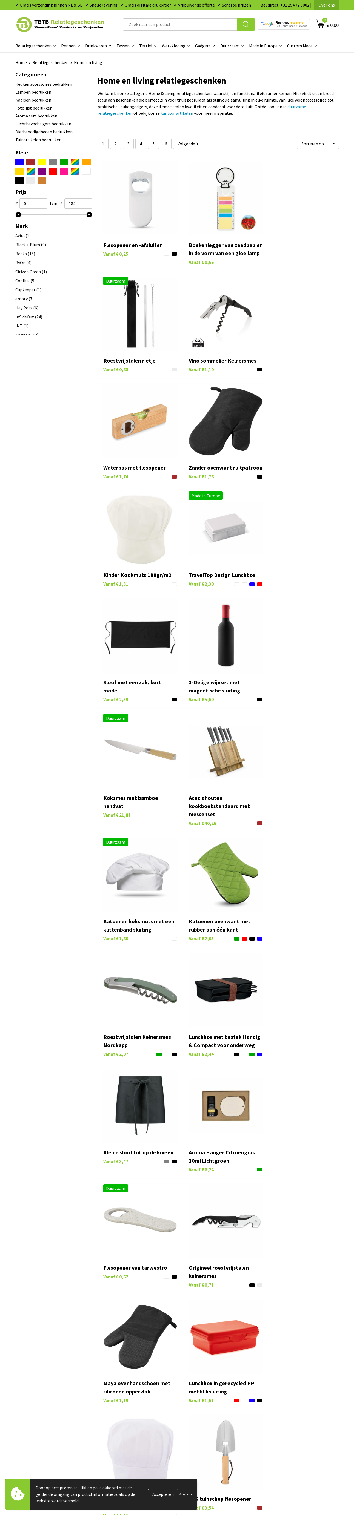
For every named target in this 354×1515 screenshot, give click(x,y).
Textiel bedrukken (201, 1404)
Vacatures (273, 1371)
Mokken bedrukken (201, 1396)
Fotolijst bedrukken (33, 108)
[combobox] (180, 24)
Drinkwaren (96, 45)
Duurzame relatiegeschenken (211, 1379)
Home (21, 62)
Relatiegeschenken (33, 45)
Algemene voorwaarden (286, 1412)
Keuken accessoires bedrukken (43, 84)
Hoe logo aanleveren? (124, 1404)
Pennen (68, 45)
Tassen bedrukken (201, 1371)
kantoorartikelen (177, 113)
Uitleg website (117, 1379)
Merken (191, 1421)
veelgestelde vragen (241, 1318)
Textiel (145, 45)
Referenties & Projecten (286, 1387)
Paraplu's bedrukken (203, 1412)
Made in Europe (263, 45)
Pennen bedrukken (201, 1362)
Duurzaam (229, 45)
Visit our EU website (282, 1421)
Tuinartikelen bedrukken (38, 139)
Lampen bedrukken (33, 92)
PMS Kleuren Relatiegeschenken (134, 1396)
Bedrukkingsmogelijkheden (129, 1387)
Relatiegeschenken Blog (287, 1379)
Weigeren (185, 1494)
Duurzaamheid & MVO (124, 1421)
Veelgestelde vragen (123, 1362)
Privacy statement (281, 1396)
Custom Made (300, 45)
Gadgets (203, 45)
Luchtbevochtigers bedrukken (43, 124)
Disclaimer (274, 1404)
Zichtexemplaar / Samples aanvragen (138, 1412)
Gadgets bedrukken (202, 1387)
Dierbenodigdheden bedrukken (44, 131)
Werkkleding (173, 45)
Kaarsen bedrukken (33, 100)
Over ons (326, 5)
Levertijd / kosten (120, 1371)
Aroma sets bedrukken (36, 116)
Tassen (123, 45)
